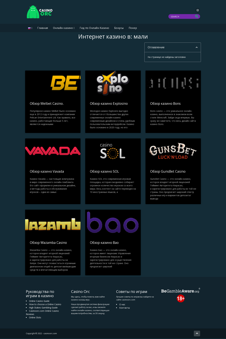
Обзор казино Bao (104, 243)
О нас (122, 305)
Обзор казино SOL (104, 172)
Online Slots (35, 318)
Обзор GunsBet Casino (168, 172)
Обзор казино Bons (165, 104)
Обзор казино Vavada (47, 172)
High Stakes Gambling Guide (43, 308)
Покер (133, 28)
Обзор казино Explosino (109, 104)
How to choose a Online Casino (45, 304)
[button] (197, 48)
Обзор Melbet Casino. (47, 104)
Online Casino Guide (39, 301)
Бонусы (119, 28)
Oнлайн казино (63, 28)
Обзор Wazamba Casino (48, 243)
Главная (42, 28)
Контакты (124, 308)
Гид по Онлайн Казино (94, 28)
